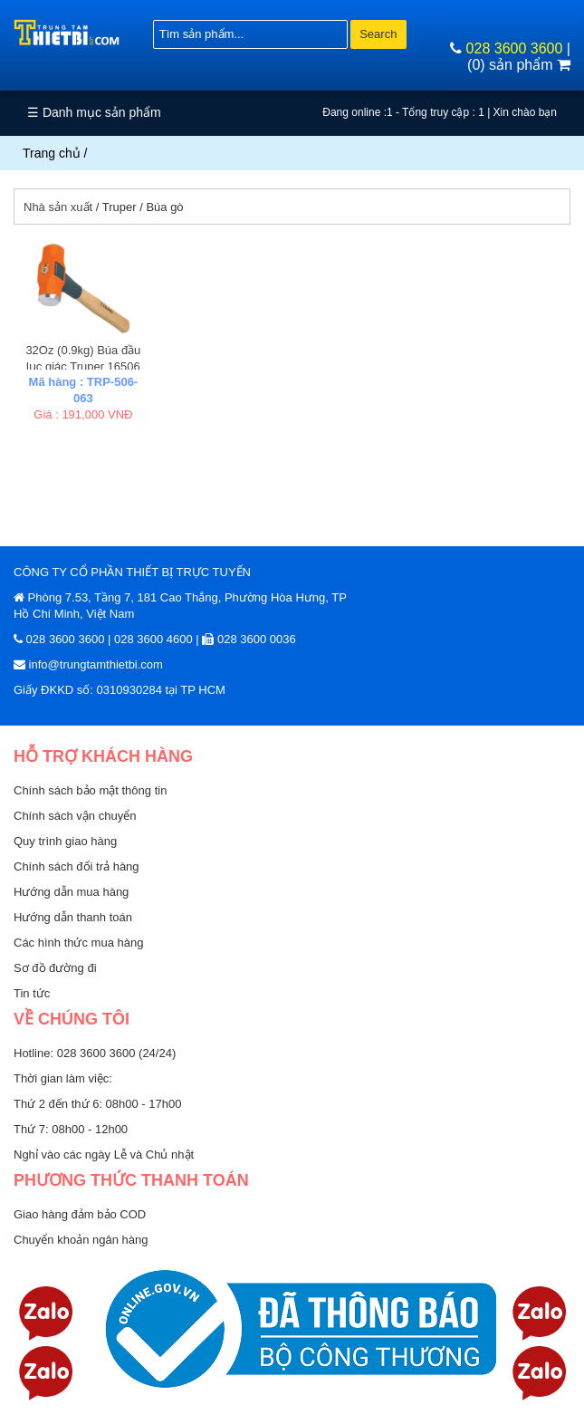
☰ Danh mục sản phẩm (94, 112)
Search (378, 34)
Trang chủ (52, 153)
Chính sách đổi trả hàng (76, 866)
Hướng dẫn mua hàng (71, 892)
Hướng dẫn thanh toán (73, 917)
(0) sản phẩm (518, 64)
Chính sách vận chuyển (75, 816)
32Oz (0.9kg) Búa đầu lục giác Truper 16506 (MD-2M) (82, 366)
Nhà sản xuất (58, 207)
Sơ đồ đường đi (55, 968)
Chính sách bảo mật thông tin (90, 790)
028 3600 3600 (514, 48)
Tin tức (32, 993)
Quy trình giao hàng (65, 841)
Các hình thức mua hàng (78, 942)
